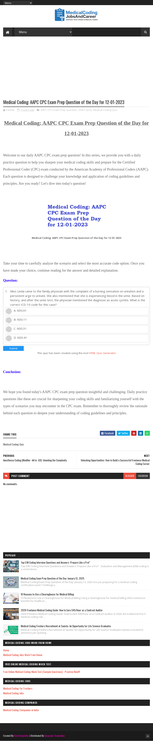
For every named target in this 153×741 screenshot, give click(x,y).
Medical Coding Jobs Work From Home (22, 655)
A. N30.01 (20, 310)
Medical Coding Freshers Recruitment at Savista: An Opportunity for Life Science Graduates (66, 626)
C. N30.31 (20, 328)
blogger (129, 475)
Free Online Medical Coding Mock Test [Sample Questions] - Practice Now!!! (41, 672)
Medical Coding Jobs (13, 693)
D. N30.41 (20, 337)
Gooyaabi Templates (55, 735)
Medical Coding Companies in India (21, 710)
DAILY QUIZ (85, 110)
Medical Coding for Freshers (17, 688)
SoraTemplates (21, 735)
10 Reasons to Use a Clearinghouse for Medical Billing (47, 594)
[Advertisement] (76, 70)
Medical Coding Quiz (105, 110)
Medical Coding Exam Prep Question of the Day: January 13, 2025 (52, 578)
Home (6, 650)
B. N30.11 (20, 319)
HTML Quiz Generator (102, 353)
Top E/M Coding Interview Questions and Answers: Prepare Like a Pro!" (55, 562)
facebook (143, 475)
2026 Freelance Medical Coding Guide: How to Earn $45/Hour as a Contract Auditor (62, 610)
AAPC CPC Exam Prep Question (59, 110)
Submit (13, 348)
